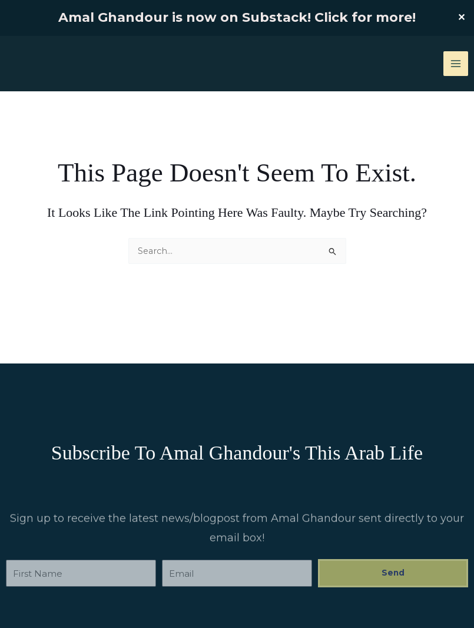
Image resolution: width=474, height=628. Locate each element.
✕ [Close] (461, 17)
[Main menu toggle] (455, 63)
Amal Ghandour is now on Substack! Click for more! (237, 17)
